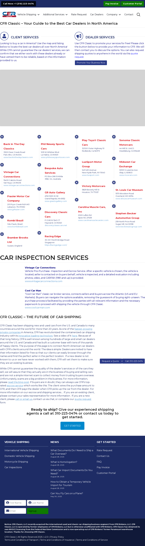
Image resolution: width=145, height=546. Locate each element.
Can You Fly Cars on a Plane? (67, 493)
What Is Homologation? (64, 462)
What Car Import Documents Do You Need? (72, 472)
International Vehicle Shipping (22, 450)
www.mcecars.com (128, 175)
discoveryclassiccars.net (56, 225)
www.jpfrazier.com (15, 209)
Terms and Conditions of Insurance (57, 540)
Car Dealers (96, 14)
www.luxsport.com (90, 175)
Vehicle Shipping (26, 14)
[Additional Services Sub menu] (66, 14)
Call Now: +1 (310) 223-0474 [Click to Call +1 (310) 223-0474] (18, 3)
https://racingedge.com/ (56, 245)
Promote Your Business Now (91, 62)
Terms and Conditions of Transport (21, 540)
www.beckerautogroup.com (129, 226)
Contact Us (103, 456)
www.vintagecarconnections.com (19, 185)
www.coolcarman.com (37, 307)
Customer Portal (106, 473)
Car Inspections (13, 467)
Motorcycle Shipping (16, 461)
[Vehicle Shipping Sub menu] (38, 14)
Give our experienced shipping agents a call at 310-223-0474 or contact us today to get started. (72, 413)
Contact (128, 14)
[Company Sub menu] (119, 14)
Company (112, 14)
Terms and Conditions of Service (92, 540)
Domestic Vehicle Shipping (20, 456)
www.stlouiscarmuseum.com (129, 198)
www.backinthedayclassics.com (18, 157)
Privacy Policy (57, 537)
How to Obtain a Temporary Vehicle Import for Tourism (71, 483)
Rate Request (79, 14)
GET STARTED (72, 425)
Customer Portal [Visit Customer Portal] (132, 3)
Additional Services (53, 14)
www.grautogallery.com (56, 201)
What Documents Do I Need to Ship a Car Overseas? (72, 452)
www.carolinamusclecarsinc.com (93, 220)
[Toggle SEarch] (138, 14)
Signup (32, 511)
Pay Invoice (112, 3)
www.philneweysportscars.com (55, 157)
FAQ (99, 461)
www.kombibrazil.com (17, 226)
